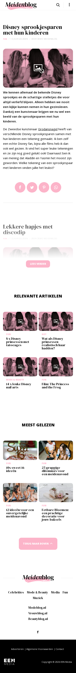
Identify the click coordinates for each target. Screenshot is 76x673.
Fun (5, 39)
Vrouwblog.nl (37, 613)
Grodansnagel (48, 129)
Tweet (32, 187)
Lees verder (38, 264)
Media (55, 592)
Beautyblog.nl (38, 619)
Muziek (38, 598)
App (56, 187)
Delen (20, 187)
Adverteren (17, 648)
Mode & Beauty (37, 592)
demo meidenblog (47, 39)
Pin (44, 187)
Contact (60, 648)
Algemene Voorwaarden (39, 648)
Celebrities (16, 592)
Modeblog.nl (37, 607)
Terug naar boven (36, 543)
